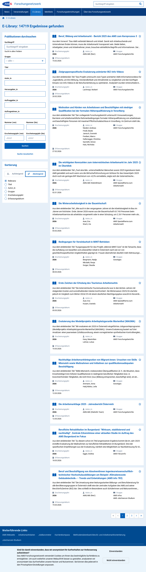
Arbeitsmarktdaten (26, 535)
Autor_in (8, 78)
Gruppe (8, 57)
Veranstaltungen (21, 12)
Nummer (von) (10, 122)
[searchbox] (119, 4)
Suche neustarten (25, 154)
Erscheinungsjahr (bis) (35, 133)
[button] (136, 515)
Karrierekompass (62, 535)
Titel (6, 67)
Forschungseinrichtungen (68, 12)
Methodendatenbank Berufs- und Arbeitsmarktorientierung (99, 535)
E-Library (37, 12)
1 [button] (122, 515)
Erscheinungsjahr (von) (14, 133)
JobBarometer (44, 535)
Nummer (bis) (32, 122)
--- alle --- (10, 60)
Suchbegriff (9, 42)
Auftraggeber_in (11, 100)
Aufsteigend (15, 174)
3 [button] (131, 515)
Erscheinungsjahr (15, 195)
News (6, 12)
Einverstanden (115, 551)
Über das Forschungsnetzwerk (97, 12)
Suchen (25, 146)
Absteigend (35, 174)
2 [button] (127, 515)
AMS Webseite (8, 535)
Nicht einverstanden (116, 560)
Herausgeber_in (11, 89)
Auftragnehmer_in (12, 111)
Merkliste (49, 12)
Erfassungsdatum (16, 199)
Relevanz (12, 181)
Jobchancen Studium (11, 540)
